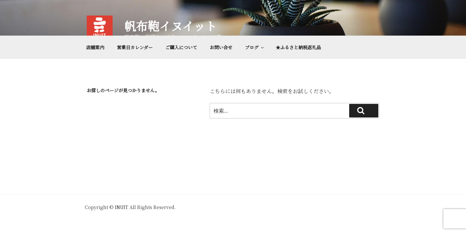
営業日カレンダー (135, 47)
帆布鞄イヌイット (170, 25)
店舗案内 (95, 47)
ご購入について (181, 47)
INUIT (121, 207)
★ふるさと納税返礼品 (298, 47)
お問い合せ (221, 47)
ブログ (255, 47)
